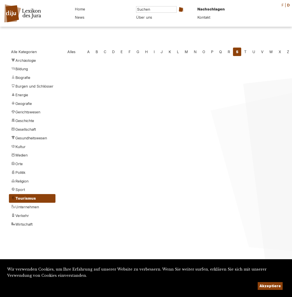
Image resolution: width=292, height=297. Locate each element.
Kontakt (203, 17)
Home (80, 9)
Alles (71, 52)
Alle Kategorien (24, 52)
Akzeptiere (270, 286)
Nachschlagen (211, 9)
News (79, 17)
